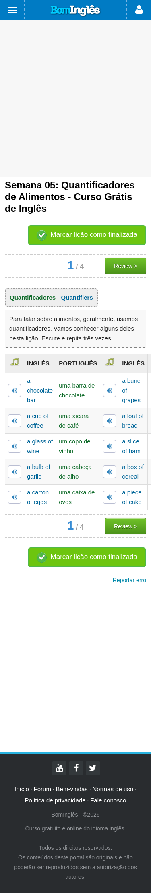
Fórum (42, 788)
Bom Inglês (75, 11)
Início (21, 788)
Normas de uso (112, 788)
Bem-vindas (72, 788)
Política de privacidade (55, 800)
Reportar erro (129, 580)
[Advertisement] (75, 98)
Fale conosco (108, 800)
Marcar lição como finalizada (94, 235)
